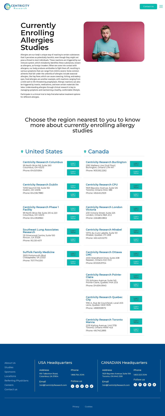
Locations (10, 376)
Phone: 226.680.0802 (96, 218)
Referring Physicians (16, 380)
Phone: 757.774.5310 (33, 260)
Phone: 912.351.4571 (32, 240)
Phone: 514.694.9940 (96, 285)
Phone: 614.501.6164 (32, 170)
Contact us (11, 389)
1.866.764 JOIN (77, 375)
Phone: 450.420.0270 (96, 238)
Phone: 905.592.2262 (96, 170)
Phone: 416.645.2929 (96, 193)
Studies (9, 367)
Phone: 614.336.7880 (33, 193)
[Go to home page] (16, 6)
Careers (9, 385)
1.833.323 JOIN (140, 375)
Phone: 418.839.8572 (96, 308)
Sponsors (10, 371)
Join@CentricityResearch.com (53, 385)
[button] (73, 231)
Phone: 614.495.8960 (33, 218)
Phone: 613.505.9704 (96, 263)
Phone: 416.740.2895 (96, 330)
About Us (10, 363)
